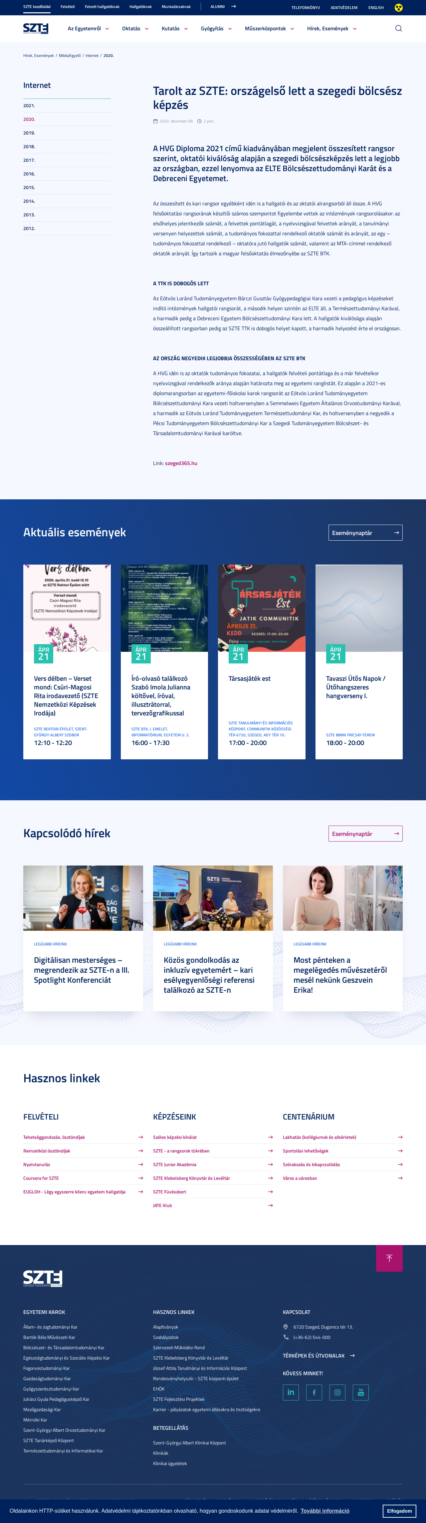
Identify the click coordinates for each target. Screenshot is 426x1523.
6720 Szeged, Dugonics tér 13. (323, 1327)
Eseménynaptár (352, 532)
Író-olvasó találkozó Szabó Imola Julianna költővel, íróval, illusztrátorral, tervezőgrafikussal (160, 695)
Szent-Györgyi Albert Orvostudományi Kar (64, 1430)
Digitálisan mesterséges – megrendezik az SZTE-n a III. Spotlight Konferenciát (81, 969)
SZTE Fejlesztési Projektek (179, 1399)
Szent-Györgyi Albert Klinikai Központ (189, 1442)
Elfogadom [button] (399, 1511)
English (376, 7)
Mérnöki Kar (35, 1419)
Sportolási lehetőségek (305, 1150)
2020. (109, 55)
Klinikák (160, 1453)
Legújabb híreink (50, 944)
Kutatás (171, 28)
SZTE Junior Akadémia (174, 1164)
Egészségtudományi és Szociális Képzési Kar (66, 1358)
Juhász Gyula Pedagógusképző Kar (56, 1399)
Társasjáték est (250, 678)
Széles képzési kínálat (175, 1137)
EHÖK (158, 1389)
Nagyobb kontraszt (399, 8)
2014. (29, 201)
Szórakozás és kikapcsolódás (311, 1164)
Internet (92, 55)
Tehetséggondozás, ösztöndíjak (54, 1137)
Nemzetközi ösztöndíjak (46, 1150)
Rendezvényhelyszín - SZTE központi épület (196, 1378)
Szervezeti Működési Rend (179, 1347)
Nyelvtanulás (36, 1164)
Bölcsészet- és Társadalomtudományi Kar (64, 1347)
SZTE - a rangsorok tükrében (181, 1150)
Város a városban (300, 1178)
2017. (29, 160)
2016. (29, 173)
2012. (29, 228)
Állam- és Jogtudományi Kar (50, 1327)
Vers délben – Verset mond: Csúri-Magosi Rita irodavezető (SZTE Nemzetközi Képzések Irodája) (66, 695)
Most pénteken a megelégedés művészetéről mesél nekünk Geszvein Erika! (340, 974)
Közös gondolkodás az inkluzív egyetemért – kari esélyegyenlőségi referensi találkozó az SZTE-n (209, 974)
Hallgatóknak (140, 6)
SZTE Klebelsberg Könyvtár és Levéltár (191, 1178)
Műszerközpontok (265, 28)
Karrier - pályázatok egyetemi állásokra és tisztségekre (206, 1409)
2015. (29, 187)
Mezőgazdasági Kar (42, 1409)
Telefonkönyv (306, 7)
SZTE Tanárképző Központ (48, 1440)
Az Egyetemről (84, 28)
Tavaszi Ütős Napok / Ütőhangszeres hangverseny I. (356, 686)
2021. (29, 105)
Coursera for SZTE (41, 1178)
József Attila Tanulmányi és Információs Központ (200, 1368)
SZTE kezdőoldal (37, 6)
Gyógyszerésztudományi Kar (51, 1389)
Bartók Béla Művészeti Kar (49, 1337)
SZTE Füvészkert (169, 1191)
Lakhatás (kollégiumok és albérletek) (319, 1137)
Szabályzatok (166, 1337)
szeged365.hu (181, 463)
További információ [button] (325, 1511)
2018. (29, 146)
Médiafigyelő (70, 55)
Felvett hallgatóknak (102, 6)
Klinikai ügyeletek (170, 1463)
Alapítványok (165, 1327)
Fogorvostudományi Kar (46, 1368)
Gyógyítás (212, 28)
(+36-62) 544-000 (312, 1337)
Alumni (218, 6)
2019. (29, 132)
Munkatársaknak (176, 6)
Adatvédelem (344, 7)
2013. (29, 214)
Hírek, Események (327, 28)
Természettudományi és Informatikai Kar (63, 1450)
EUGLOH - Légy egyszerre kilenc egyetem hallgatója (74, 1191)
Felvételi (68, 6)
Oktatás (131, 28)
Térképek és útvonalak (313, 1355)
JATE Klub (162, 1205)
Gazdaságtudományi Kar (47, 1378)
